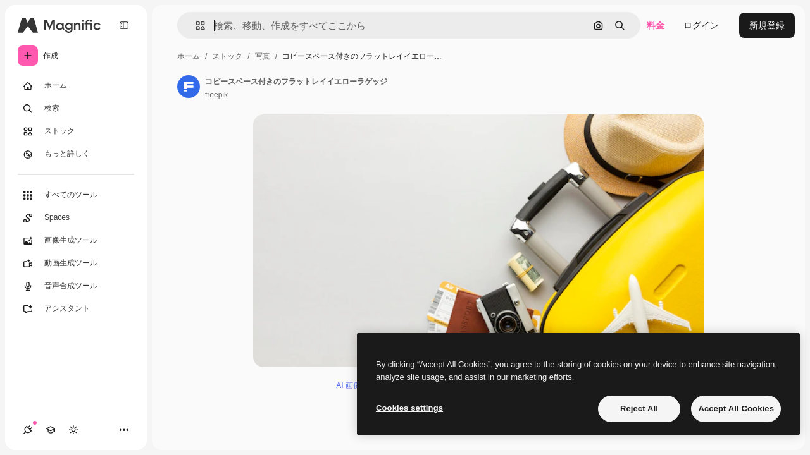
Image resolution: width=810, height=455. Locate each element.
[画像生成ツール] (76, 241)
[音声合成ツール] (76, 286)
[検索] (76, 109)
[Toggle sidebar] (124, 25)
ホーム (188, 56)
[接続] (28, 430)
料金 (655, 25)
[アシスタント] (76, 309)
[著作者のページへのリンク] (188, 86)
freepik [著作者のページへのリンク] (216, 94)
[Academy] (50, 430)
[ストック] (76, 131)
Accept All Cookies (736, 408)
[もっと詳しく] (76, 154)
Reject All (639, 408)
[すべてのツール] (76, 195)
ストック (227, 56)
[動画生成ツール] (76, 263)
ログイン (701, 25)
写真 (262, 56)
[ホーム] (76, 86)
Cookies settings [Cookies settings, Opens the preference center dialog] (409, 408)
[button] (195, 25)
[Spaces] (76, 218)
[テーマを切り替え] (73, 430)
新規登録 (767, 25)
